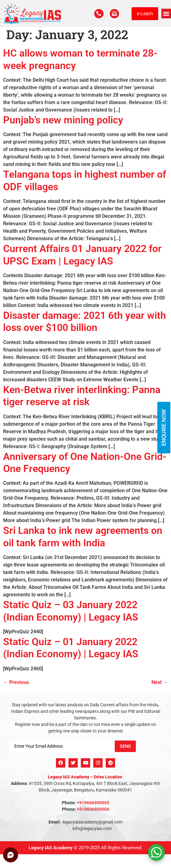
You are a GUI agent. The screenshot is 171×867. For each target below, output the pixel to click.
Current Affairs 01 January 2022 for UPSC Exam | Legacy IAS (82, 255)
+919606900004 (93, 809)
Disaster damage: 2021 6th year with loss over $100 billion (84, 321)
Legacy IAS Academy (50, 848)
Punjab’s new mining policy (63, 120)
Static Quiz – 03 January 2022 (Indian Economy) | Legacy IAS (70, 611)
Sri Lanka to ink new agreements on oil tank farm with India (82, 536)
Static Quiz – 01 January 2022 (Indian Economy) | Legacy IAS (70, 648)
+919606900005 (93, 802)
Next (159, 682)
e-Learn (145, 13)
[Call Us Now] (99, 13)
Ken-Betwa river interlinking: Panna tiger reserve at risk (81, 396)
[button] (166, 14)
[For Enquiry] (114, 13)
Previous (16, 682)
